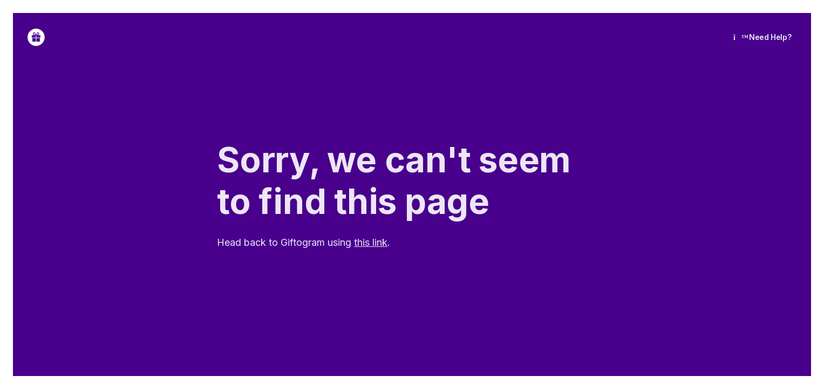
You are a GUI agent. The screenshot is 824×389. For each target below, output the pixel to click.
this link (370, 242)
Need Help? (762, 37)
